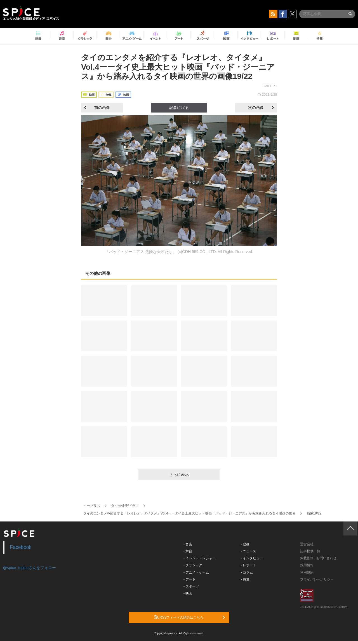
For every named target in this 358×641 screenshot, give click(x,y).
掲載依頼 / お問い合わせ (318, 558)
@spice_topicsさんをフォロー (29, 567)
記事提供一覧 (310, 551)
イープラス (91, 506)
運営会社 (307, 544)
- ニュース (248, 551)
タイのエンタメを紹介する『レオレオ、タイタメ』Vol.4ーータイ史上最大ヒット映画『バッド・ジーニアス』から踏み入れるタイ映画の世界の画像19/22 (178, 67)
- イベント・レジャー (199, 558)
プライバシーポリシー (317, 579)
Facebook (21, 547)
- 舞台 (187, 551)
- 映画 (187, 593)
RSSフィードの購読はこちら (189, 617)
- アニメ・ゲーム (196, 572)
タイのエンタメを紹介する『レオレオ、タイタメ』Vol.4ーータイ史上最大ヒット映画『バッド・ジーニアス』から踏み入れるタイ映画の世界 (189, 513)
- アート (189, 579)
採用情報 (307, 565)
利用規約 (307, 572)
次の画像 (261, 107)
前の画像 (97, 107)
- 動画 (245, 544)
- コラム (247, 572)
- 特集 (245, 579)
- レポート (248, 565)
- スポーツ (191, 586)
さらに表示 (179, 474)
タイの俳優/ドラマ (125, 506)
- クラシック (192, 565)
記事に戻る (179, 107)
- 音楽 (187, 544)
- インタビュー (252, 558)
